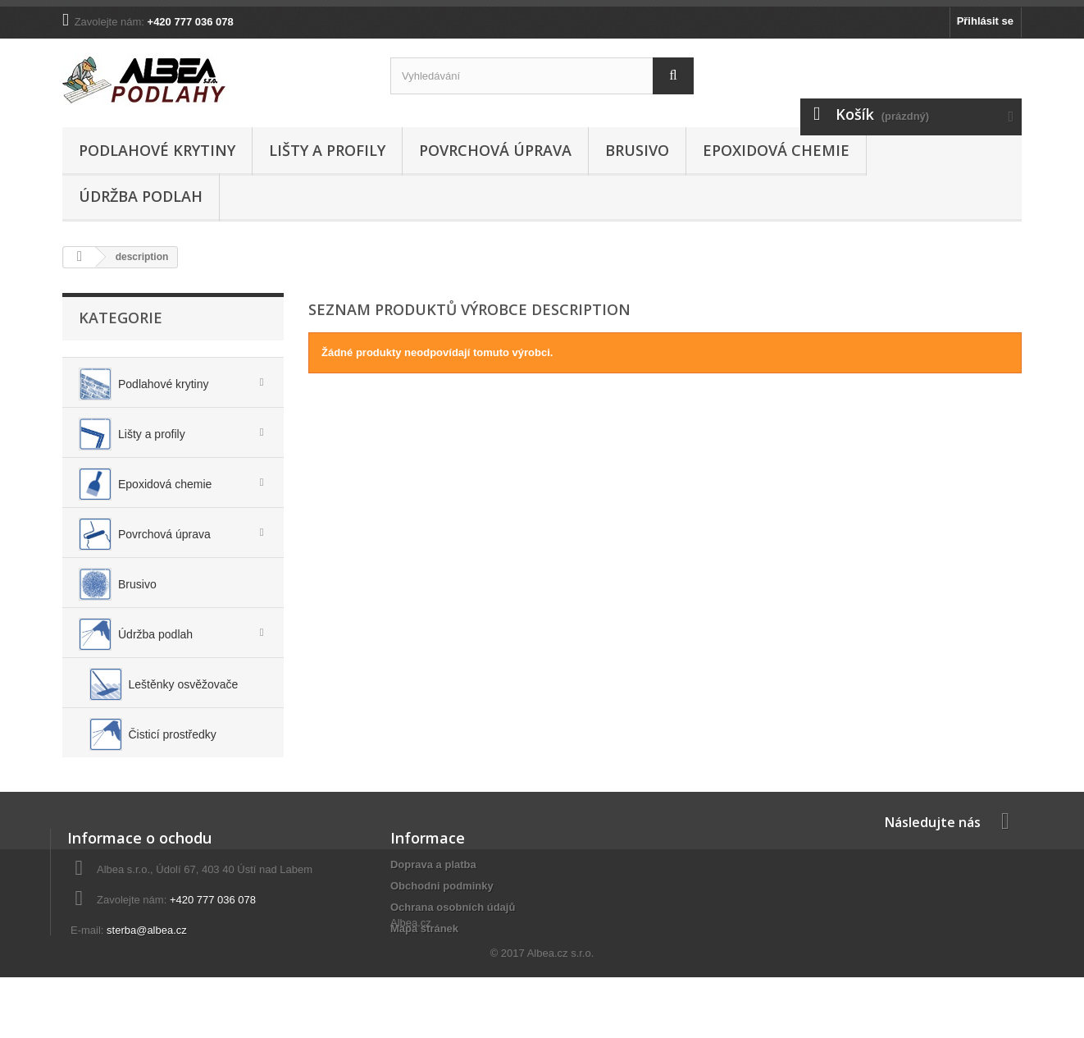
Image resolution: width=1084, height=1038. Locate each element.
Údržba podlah (141, 196)
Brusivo (637, 150)
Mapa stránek (424, 959)
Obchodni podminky (442, 917)
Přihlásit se (985, 21)
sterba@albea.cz (147, 961)
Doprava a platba (433, 895)
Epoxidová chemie (776, 150)
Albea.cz (410, 988)
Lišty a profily (327, 150)
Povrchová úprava (495, 150)
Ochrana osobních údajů (452, 938)
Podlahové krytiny (157, 150)
